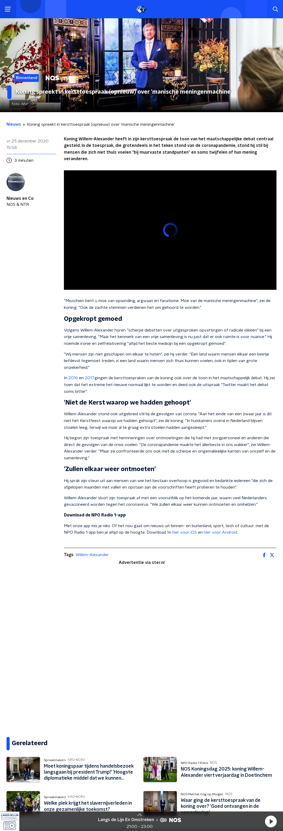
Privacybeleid (67, 800)
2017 (89, 378)
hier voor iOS (184, 532)
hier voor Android (220, 532)
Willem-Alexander (92, 555)
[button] (270, 821)
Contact (92, 729)
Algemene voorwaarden (29, 800)
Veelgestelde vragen (106, 740)
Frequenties (19, 729)
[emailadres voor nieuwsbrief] (212, 755)
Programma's (21, 740)
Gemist (14, 771)
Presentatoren (22, 750)
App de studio (99, 750)
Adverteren (96, 761)
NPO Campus (98, 771)
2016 (73, 378)
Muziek (14, 761)
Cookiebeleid (254, 801)
